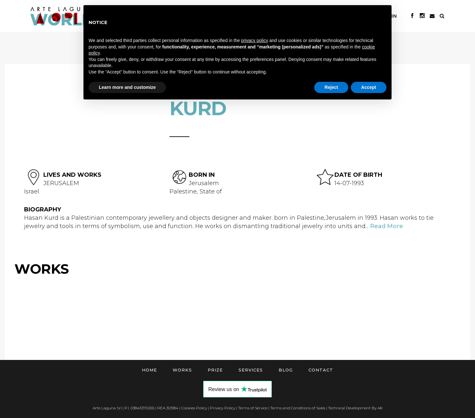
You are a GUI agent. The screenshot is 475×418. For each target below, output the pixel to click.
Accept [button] (368, 87)
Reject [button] (331, 87)
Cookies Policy (194, 407)
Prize (215, 369)
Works (182, 369)
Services (250, 369)
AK (380, 407)
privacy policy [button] (254, 40)
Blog (286, 369)
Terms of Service (252, 407)
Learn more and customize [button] (127, 87)
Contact (320, 369)
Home (149, 369)
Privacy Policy (222, 407)
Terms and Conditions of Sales (297, 407)
